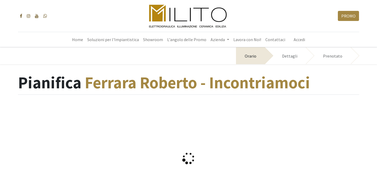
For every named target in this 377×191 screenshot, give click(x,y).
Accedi (299, 39)
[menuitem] (77, 39)
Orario (250, 56)
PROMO (348, 16)
